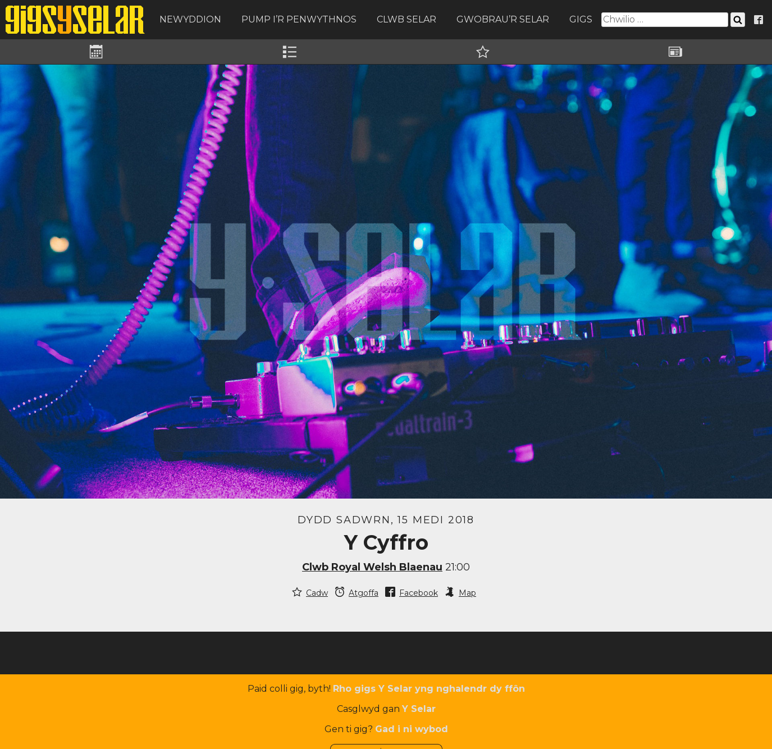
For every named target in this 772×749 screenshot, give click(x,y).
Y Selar (419, 709)
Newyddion (190, 19)
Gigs (580, 19)
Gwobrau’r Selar (502, 19)
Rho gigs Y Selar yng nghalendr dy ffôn (429, 688)
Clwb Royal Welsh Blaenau (372, 567)
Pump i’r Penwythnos (299, 19)
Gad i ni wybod (411, 729)
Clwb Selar (406, 19)
